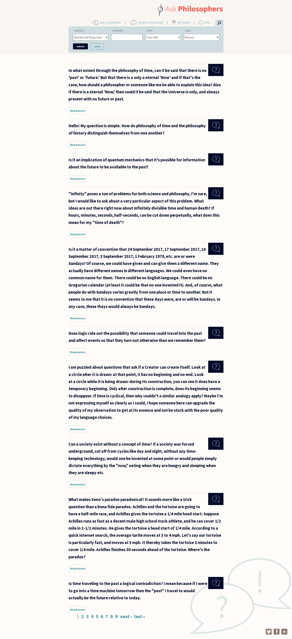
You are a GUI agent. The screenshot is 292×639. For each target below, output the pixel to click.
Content (79, 30)
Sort (188, 30)
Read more (78, 111)
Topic (150, 30)
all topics (184, 22)
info (207, 22)
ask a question (110, 22)
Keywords (118, 30)
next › (126, 616)
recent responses (151, 22)
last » (139, 616)
